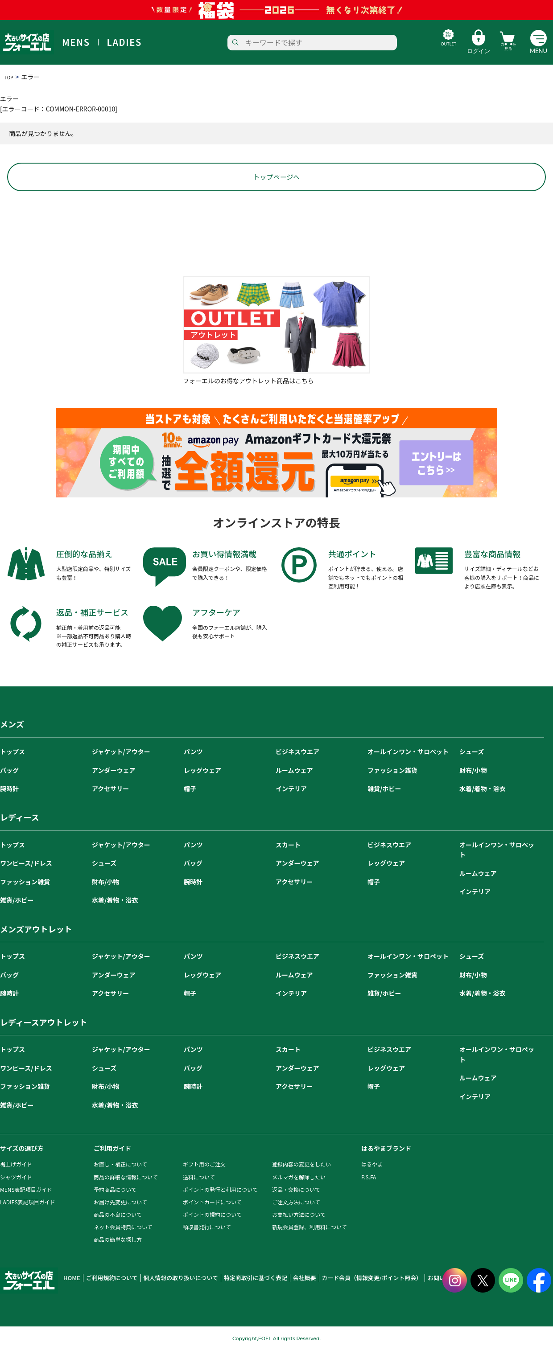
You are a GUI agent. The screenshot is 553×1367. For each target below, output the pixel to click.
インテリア (291, 805)
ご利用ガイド (112, 1165)
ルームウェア (294, 787)
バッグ (9, 787)
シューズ (471, 768)
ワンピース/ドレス (26, 880)
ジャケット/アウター (121, 768)
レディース (19, 834)
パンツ (193, 768)
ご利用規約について (105, 1295)
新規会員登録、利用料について (309, 1244)
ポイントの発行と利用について (220, 1206)
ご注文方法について (296, 1219)
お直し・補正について (120, 1181)
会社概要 (272, 1295)
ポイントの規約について (212, 1232)
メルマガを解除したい (299, 1194)
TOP (10, 76)
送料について (199, 1194)
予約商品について (115, 1206)
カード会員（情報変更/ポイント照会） (330, 1295)
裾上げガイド (16, 1181)
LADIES (124, 42)
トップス (12, 768)
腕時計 (9, 805)
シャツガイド (16, 1194)
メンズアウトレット (36, 946)
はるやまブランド (386, 1165)
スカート (288, 862)
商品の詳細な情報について (126, 1194)
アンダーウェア (113, 787)
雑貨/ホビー (384, 805)
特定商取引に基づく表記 (230, 1295)
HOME (70, 1295)
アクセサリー (110, 805)
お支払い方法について (299, 1232)
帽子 (190, 805)
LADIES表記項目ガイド (27, 1219)
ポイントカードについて (212, 1219)
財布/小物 (473, 787)
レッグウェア (202, 787)
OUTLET (423, 50)
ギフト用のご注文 (204, 1181)
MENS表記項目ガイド (26, 1206)
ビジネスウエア (297, 768)
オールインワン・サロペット (408, 768)
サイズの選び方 (22, 1165)
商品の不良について (118, 1232)
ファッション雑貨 (392, 787)
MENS (76, 42)
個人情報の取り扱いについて (165, 1295)
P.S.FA (368, 1194)
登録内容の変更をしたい (301, 1181)
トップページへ (276, 194)
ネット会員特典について (123, 1244)
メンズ (12, 741)
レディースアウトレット (43, 1039)
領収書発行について (207, 1244)
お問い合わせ (394, 1295)
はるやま (372, 1181)
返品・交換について (296, 1206)
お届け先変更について (120, 1219)
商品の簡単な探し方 (118, 1256)
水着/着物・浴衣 (482, 805)
